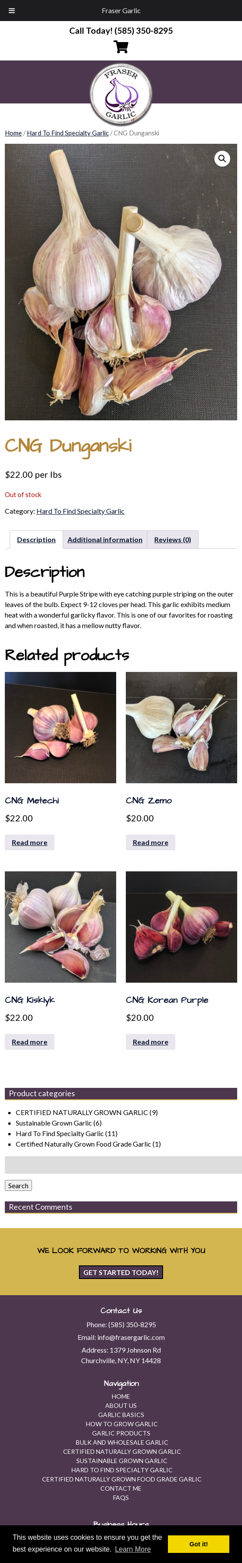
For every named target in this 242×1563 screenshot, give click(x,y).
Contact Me (121, 1488)
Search (18, 1185)
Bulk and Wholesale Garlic (122, 1442)
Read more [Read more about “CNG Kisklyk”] (29, 1041)
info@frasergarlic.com (131, 1337)
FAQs (121, 1497)
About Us (121, 1405)
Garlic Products (121, 1433)
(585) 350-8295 (132, 1324)
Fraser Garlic (121, 10)
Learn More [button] (133, 1549)
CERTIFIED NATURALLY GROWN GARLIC (82, 1112)
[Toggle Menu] (12, 10)
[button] (222, 159)
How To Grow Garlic (122, 1424)
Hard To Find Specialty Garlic (68, 133)
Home (13, 133)
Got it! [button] (198, 1544)
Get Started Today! (121, 1272)
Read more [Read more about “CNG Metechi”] (29, 842)
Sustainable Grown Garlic (54, 1123)
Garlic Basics (121, 1414)
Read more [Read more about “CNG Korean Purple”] (150, 1041)
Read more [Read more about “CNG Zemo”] (150, 842)
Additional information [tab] (105, 539)
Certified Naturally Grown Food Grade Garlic (83, 1144)
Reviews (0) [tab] (172, 539)
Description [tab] (36, 539)
